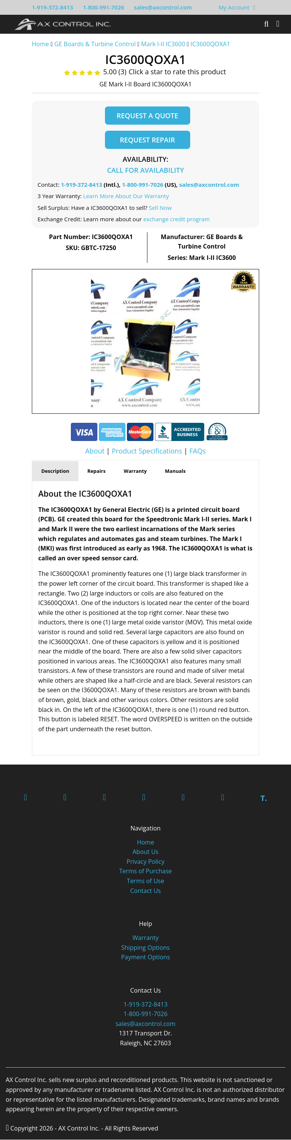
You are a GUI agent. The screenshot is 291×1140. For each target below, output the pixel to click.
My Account (234, 7)
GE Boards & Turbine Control (95, 44)
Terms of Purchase (145, 871)
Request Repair (147, 139)
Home (40, 44)
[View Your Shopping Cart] (254, 7)
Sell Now (160, 208)
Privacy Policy (145, 862)
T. (263, 798)
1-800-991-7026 (103, 7)
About (95, 450)
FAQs (197, 450)
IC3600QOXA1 (210, 44)
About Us (146, 852)
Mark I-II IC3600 (163, 44)
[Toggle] (277, 24)
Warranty (145, 938)
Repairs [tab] (97, 471)
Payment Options (145, 957)
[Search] (266, 24)
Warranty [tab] (135, 471)
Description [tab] (55, 471)
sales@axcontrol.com (163, 7)
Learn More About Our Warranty (126, 196)
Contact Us (145, 891)
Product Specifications (147, 450)
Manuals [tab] (175, 471)
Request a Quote (147, 115)
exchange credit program (176, 219)
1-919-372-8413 (52, 7)
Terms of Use (145, 881)
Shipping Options (145, 947)
